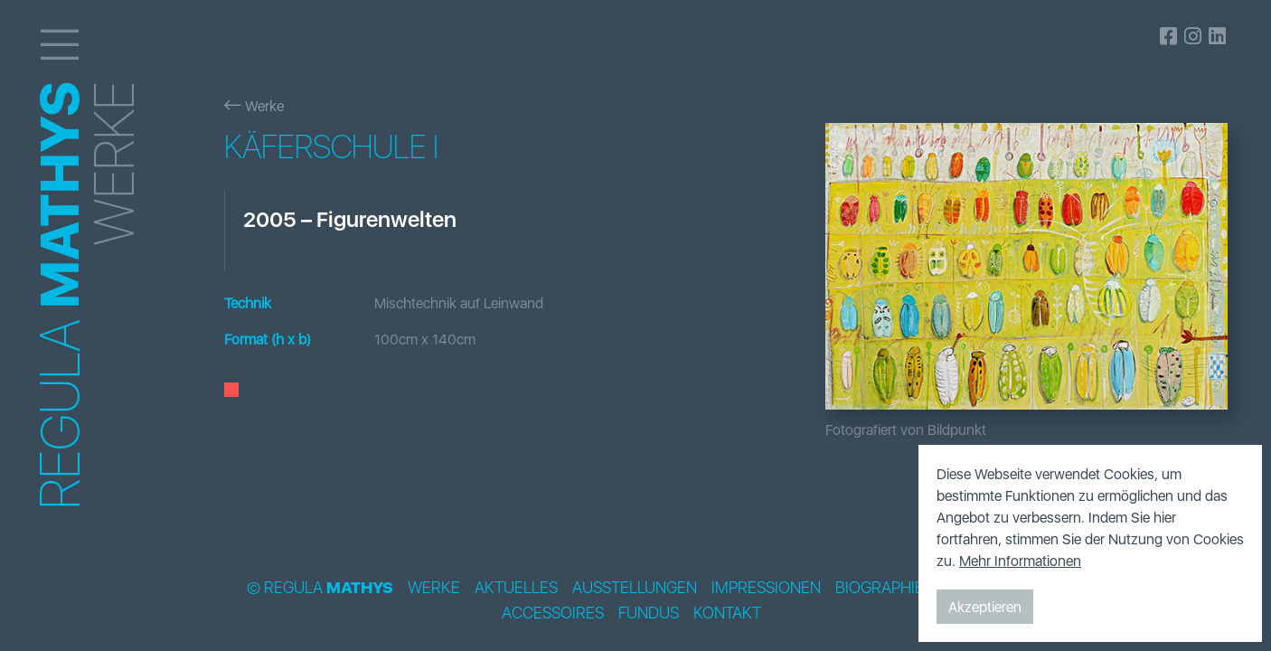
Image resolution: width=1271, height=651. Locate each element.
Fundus (648, 613)
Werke (254, 106)
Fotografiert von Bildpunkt (905, 429)
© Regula (320, 588)
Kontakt (727, 613)
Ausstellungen (634, 588)
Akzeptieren (985, 607)
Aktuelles (516, 588)
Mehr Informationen (1020, 560)
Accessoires (553, 613)
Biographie (879, 588)
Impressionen (766, 588)
